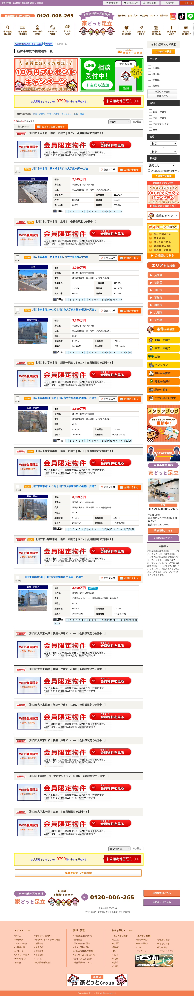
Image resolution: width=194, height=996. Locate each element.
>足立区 (115, 939)
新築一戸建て (39, 114)
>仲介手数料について (82, 962)
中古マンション (159, 123)
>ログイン (38, 959)
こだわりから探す (165, 398)
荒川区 (158, 282)
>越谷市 (115, 962)
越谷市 (158, 305)
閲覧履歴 (149, 2)
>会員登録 (38, 955)
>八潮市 (115, 966)
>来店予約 (38, 947)
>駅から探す (162, 947)
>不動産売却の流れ (81, 943)
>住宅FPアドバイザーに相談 (47, 939)
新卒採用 (164, 15)
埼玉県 (154, 73)
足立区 (158, 275)
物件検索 (122, 15)
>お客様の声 (19, 947)
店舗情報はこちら (163, 530)
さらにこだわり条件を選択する (163, 171)
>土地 (138, 947)
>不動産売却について (82, 936)
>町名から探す (163, 943)
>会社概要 (38, 951)
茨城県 (154, 67)
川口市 (158, 290)
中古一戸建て (53, 114)
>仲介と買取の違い (81, 947)
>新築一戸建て (142, 939)
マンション (66, 114)
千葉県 (154, 79)
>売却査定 (77, 939)
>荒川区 (115, 943)
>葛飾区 (115, 947)
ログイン (154, 15)
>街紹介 (17, 962)
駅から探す (161, 389)
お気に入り (133, 15)
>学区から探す (163, 940)
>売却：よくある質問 (82, 959)
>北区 (114, 951)
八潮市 (158, 312)
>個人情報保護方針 (42, 962)
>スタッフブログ (21, 955)
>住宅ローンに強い (42, 936)
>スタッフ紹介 (20, 943)
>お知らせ (18, 951)
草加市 (158, 297)
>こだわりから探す (165, 951)
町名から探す (162, 381)
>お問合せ (38, 943)
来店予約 (144, 15)
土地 (76, 114)
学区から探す (162, 373)
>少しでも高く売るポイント (85, 955)
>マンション (141, 951)
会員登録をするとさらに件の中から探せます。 (86, 101)
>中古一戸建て (142, 943)
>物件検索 (18, 939)
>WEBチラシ (20, 959)
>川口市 (115, 955)
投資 (82, 114)
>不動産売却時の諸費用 (83, 951)
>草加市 (115, 959)
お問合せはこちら (163, 538)
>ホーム (17, 936)
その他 (158, 320)
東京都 (154, 85)
